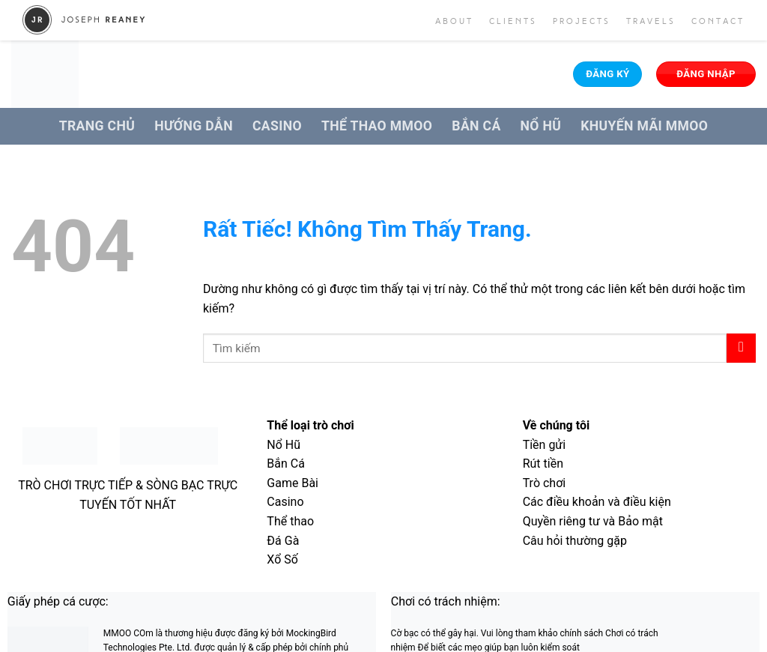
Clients (513, 21)
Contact (718, 21)
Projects (581, 21)
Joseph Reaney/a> (84, 19)
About (454, 21)
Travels (651, 21)
